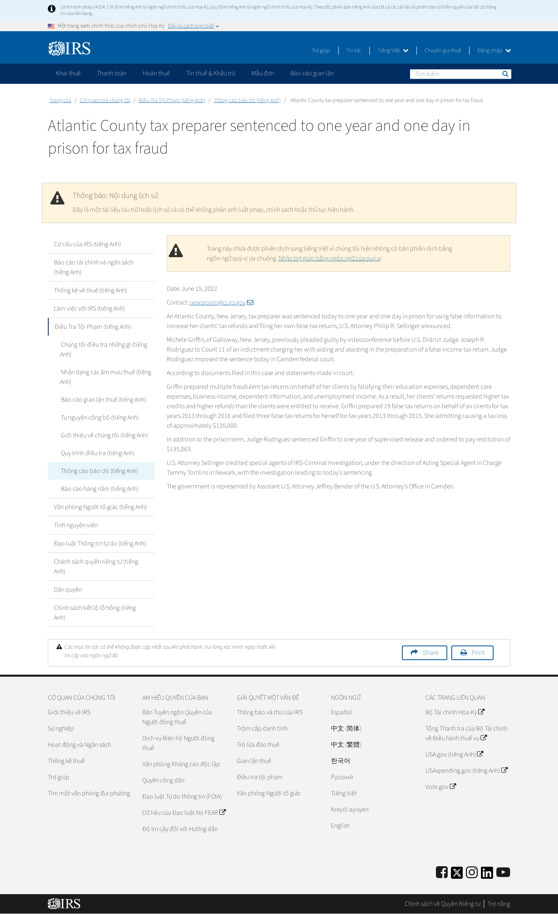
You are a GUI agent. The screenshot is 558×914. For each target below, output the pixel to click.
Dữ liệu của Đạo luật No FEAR (183, 812)
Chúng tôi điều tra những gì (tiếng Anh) (103, 349)
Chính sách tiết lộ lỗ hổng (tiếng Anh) (95, 612)
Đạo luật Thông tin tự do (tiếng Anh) (100, 543)
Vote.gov (440, 786)
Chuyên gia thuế (443, 51)
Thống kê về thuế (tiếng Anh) (90, 290)
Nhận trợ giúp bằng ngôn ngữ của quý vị (330, 258)
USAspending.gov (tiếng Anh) (466, 770)
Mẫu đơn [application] (262, 73)
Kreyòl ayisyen (350, 809)
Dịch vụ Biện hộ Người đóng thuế (178, 743)
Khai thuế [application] (68, 73)
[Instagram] (472, 873)
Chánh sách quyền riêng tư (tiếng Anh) (96, 566)
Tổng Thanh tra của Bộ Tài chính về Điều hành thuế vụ (466, 733)
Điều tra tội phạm (260, 777)
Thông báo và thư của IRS (270, 712)
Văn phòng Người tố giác (269, 793)
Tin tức (353, 51)
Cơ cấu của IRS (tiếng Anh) (87, 244)
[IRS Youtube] (503, 873)
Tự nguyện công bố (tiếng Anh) (99, 417)
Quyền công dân (163, 780)
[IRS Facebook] (442, 873)
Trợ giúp (321, 51)
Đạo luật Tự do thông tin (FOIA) (182, 796)
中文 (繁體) (346, 744)
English (340, 825)
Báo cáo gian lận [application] (312, 73)
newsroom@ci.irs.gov (221, 302)
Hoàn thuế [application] (156, 73)
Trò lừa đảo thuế (258, 744)
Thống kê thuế (66, 760)
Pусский (342, 777)
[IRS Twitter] (457, 875)
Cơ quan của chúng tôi (105, 100)
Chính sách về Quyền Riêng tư (443, 904)
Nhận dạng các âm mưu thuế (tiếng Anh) (105, 377)
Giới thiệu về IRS (69, 712)
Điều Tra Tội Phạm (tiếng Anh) (172, 100)
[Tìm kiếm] (460, 74)
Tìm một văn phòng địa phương (89, 793)
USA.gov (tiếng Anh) (454, 754)
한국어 (340, 760)
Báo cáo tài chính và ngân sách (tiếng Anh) (93, 267)
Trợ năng (498, 904)
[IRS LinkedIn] (487, 875)
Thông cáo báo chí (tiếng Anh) (247, 100)
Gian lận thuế (254, 760)
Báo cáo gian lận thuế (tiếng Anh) (102, 399)
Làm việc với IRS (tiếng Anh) (89, 308)
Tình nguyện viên (76, 525)
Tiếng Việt (393, 51)
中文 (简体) (346, 728)
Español (341, 712)
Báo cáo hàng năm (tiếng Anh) (98, 488)
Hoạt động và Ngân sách (79, 744)
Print (478, 653)
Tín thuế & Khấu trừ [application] (210, 73)
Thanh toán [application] (112, 73)
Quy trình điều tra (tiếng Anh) (97, 453)
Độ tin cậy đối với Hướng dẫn (180, 829)
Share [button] (430, 653)
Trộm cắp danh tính (262, 728)
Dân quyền (68, 589)
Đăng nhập (494, 51)
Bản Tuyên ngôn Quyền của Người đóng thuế (177, 717)
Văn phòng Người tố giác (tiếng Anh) (100, 507)
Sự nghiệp (61, 728)
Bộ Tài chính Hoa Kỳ (454, 712)
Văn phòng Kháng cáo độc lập (181, 764)
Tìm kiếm (505, 73)
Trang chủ (60, 100)
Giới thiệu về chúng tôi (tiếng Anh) (103, 435)
